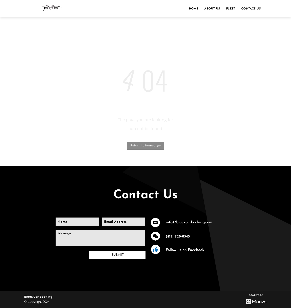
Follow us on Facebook (185, 250)
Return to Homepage (145, 145)
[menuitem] (193, 9)
